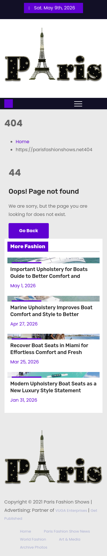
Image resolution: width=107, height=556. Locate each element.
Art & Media (69, 539)
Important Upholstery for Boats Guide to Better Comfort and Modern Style (49, 276)
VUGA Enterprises (71, 510)
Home (22, 141)
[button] (89, 103)
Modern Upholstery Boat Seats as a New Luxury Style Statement (53, 387)
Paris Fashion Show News (67, 531)
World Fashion (33, 539)
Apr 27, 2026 (24, 324)
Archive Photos (33, 547)
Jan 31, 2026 (23, 400)
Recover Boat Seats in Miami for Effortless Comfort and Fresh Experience (49, 352)
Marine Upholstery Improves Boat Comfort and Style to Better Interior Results (51, 314)
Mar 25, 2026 (24, 362)
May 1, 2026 (23, 285)
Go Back (28, 230)
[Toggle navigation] (78, 103)
